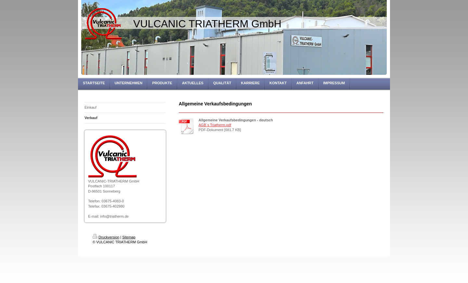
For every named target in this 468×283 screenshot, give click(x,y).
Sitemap (128, 237)
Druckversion (106, 237)
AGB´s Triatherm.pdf (215, 125)
